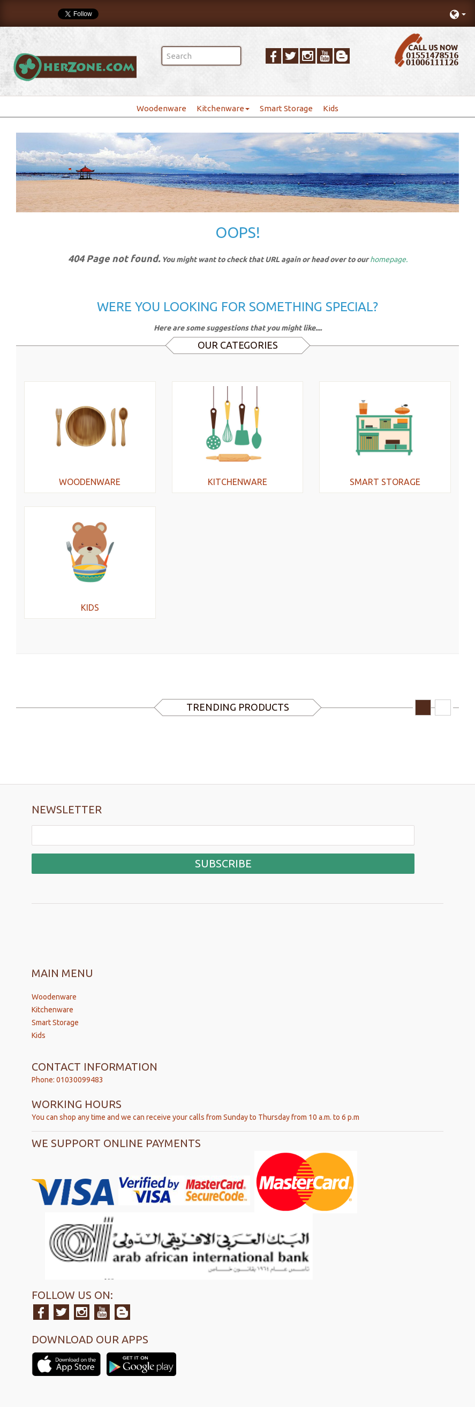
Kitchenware (223, 108)
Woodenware (161, 108)
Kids (330, 108)
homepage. (389, 259)
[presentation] (113, 927)
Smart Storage (286, 108)
